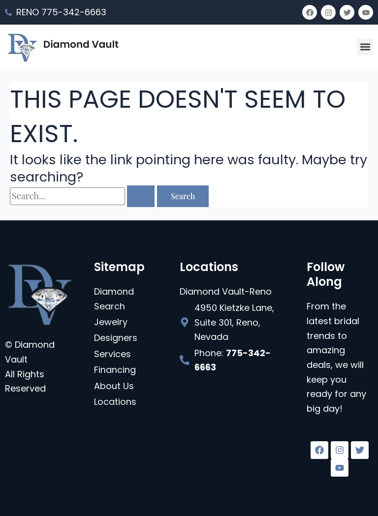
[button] (365, 47)
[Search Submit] (141, 196)
